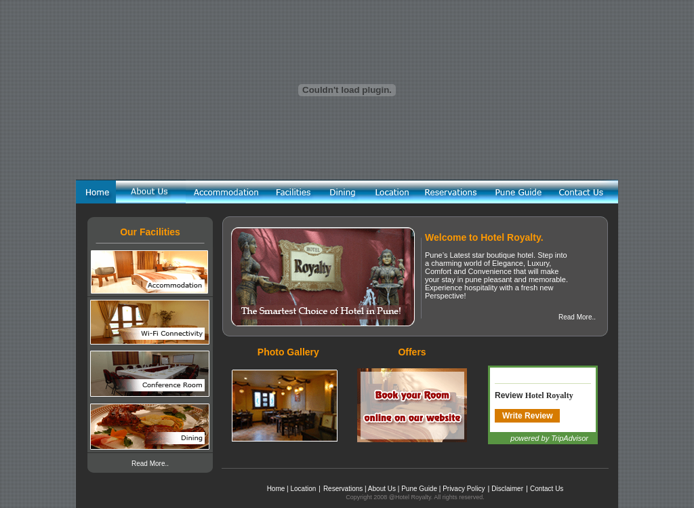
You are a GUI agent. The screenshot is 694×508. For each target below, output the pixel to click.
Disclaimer (507, 488)
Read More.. (150, 463)
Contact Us (546, 488)
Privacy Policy (464, 488)
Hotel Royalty (549, 395)
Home (276, 488)
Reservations (343, 488)
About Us (382, 488)
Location (303, 488)
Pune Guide (419, 488)
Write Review (527, 416)
